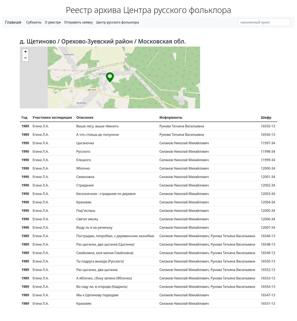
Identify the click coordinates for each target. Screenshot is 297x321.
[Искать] (264, 22)
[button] (110, 77)
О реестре (53, 22)
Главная (13, 22)
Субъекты (34, 22)
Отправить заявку (78, 22)
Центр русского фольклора (117, 22)
